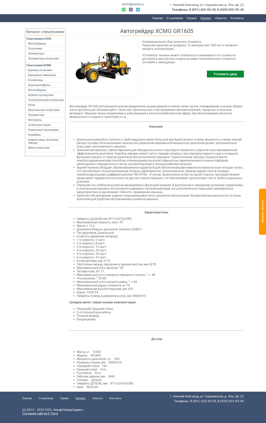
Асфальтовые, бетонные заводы (43, 141)
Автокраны (35, 119)
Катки (31, 104)
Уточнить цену (225, 74)
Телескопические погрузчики (46, 99)
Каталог (205, 18)
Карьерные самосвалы (42, 75)
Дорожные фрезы (39, 85)
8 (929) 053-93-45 (230, 9)
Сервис (192, 18)
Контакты (237, 18)
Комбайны (34, 134)
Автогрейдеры (37, 43)
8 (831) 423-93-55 (202, 9)
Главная (157, 18)
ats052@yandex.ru (133, 4)
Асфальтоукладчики (40, 94)
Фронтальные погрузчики (43, 109)
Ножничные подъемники (43, 129)
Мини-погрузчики (39, 147)
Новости (221, 18)
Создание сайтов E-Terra (40, 413)
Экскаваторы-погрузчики (43, 58)
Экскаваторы (36, 53)
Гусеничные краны (39, 124)
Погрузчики (35, 48)
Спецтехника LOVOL (39, 38)
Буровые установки (40, 70)
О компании (174, 18)
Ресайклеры (35, 80)
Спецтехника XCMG (38, 65)
